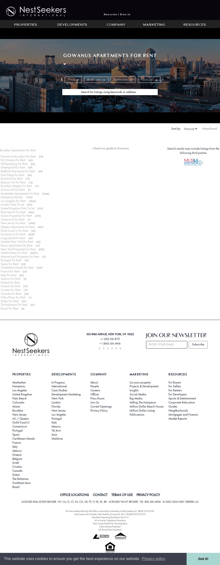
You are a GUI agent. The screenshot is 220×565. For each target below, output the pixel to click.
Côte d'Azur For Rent (13, 297)
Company (116, 25)
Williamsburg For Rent (14, 164)
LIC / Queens (20, 419)
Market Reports (177, 419)
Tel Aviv (56, 430)
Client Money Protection (110, 526)
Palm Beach (19, 398)
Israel (15, 463)
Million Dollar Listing (142, 411)
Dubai (16, 475)
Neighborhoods (178, 411)
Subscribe (198, 344)
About (94, 382)
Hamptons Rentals (12, 197)
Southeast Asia (21, 483)
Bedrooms (96, 80)
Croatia (17, 467)
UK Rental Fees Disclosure (110, 529)
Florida (56, 406)
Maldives (57, 439)
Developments (72, 25)
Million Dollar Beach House (146, 406)
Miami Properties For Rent (16, 216)
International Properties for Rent (20, 257)
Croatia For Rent (11, 290)
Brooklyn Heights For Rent (16, 186)
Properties (25, 25)
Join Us (94, 402)
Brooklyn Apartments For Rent (18, 150)
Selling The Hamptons (143, 402)
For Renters (175, 390)
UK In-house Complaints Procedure (110, 520)
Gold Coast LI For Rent (14, 231)
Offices (94, 394)
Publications (137, 415)
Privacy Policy (99, 411)
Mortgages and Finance (183, 415)
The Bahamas (20, 479)
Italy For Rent (8, 275)
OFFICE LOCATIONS (74, 495)
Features (149, 80)
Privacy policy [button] (153, 559)
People (94, 386)
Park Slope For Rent (12, 175)
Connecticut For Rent (13, 234)
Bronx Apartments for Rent (16, 245)
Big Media (136, 398)
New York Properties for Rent (18, 249)
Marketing (154, 25)
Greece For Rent (10, 286)
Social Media (138, 394)
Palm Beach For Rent (13, 212)
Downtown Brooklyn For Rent (18, 156)
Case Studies (59, 390)
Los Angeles (19, 390)
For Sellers (174, 386)
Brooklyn (17, 411)
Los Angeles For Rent (13, 201)
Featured (190, 129)
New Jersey (19, 415)
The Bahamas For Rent (14, 305)
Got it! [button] (203, 559)
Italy (15, 447)
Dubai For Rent (10, 301)
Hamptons (18, 386)
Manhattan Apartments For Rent (20, 194)
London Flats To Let (12, 204)
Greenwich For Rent (13, 219)
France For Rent (10, 271)
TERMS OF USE (122, 495)
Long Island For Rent (13, 238)
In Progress (58, 382)
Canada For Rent (11, 294)
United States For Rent (14, 253)
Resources (194, 25)
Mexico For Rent (11, 279)
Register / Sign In (117, 15)
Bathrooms (122, 80)
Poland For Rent (10, 282)
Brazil (16, 487)
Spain (16, 435)
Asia (54, 435)
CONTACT (100, 495)
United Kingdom (22, 394)
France (16, 443)
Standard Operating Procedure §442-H (110, 517)
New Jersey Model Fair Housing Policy (110, 523)
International (59, 386)
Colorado (18, 402)
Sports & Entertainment (182, 398)
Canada (17, 471)
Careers (95, 390)
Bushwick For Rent (11, 179)
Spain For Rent (9, 264)
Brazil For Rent (9, 308)
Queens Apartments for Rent (18, 227)
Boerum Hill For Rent (13, 182)
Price (73, 80)
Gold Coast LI (20, 422)
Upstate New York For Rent (17, 242)
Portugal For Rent (11, 260)
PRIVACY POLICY (148, 495)
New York (57, 398)
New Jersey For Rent (13, 223)
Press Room (97, 398)
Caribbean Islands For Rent (17, 267)
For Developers (177, 394)
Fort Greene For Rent (13, 160)
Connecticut (19, 426)
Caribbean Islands (23, 439)
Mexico (17, 451)
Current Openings (101, 406)
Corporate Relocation (181, 402)
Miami (16, 406)
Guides (172, 406)
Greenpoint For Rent (13, 167)
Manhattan (19, 382)
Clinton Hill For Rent (13, 190)
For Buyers (174, 382)
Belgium (17, 459)
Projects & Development (144, 386)
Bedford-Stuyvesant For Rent (18, 171)
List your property (140, 382)
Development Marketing (66, 394)
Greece (16, 455)
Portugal (17, 430)
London (56, 402)
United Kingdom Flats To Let (17, 208)
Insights (134, 390)
